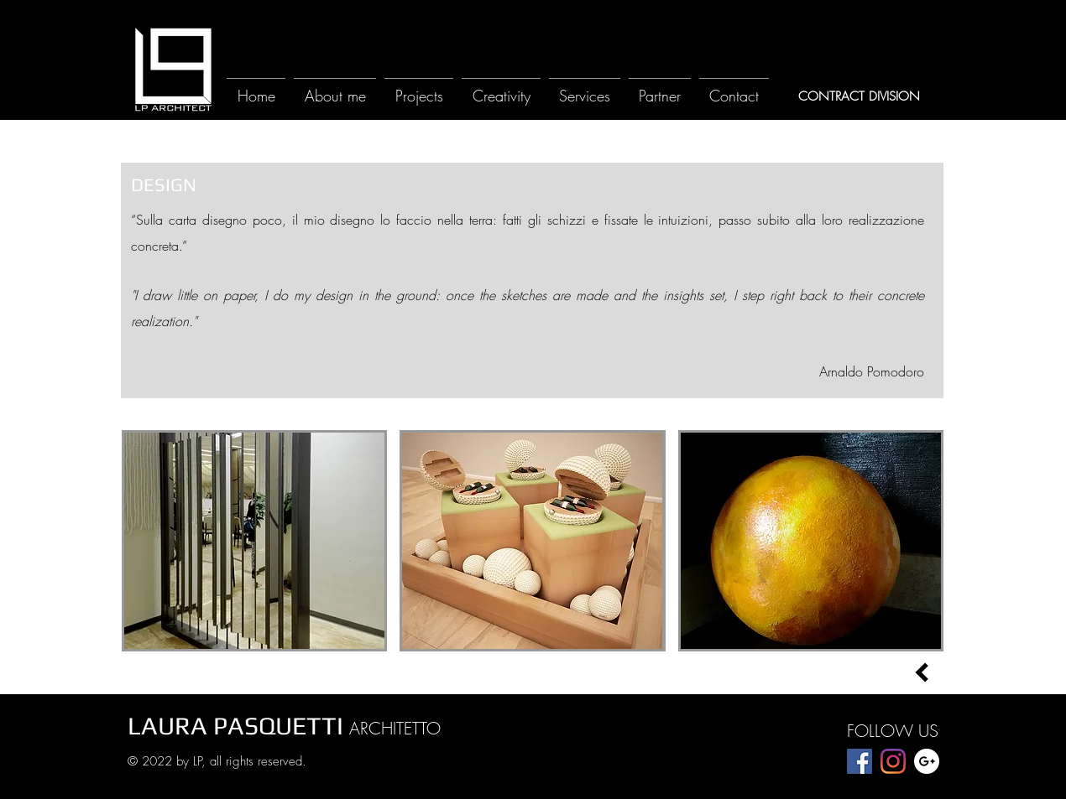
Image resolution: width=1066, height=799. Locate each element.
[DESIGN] (163, 184)
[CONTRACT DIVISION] (859, 96)
